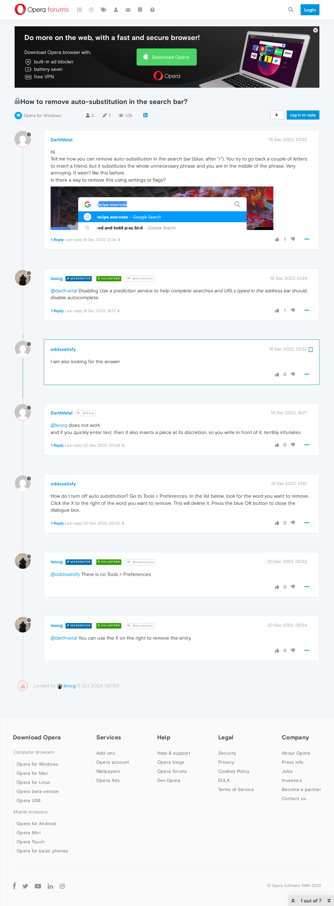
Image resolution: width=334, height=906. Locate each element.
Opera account (112, 762)
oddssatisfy (63, 349)
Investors (292, 780)
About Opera (296, 753)
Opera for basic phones (42, 850)
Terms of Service (236, 789)
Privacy (226, 762)
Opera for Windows (42, 115)
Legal (226, 737)
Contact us (294, 798)
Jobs (287, 771)
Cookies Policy (233, 771)
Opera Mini (29, 832)
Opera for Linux (33, 782)
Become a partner (301, 789)
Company (295, 737)
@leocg (85, 413)
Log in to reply (303, 115)
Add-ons (105, 753)
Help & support (173, 753)
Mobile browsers (30, 812)
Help (163, 737)
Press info (292, 762)
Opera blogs (170, 762)
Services (108, 737)
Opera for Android (36, 823)
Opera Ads (108, 780)
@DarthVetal (140, 278)
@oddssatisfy (140, 562)
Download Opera (170, 57)
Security (227, 753)
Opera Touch (30, 841)
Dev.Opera (169, 780)
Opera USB (29, 800)
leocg (57, 278)
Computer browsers (33, 752)
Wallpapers (108, 771)
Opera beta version (38, 791)
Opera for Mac (32, 773)
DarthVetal (62, 139)
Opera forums (172, 771)
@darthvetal (64, 290)
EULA (224, 780)
